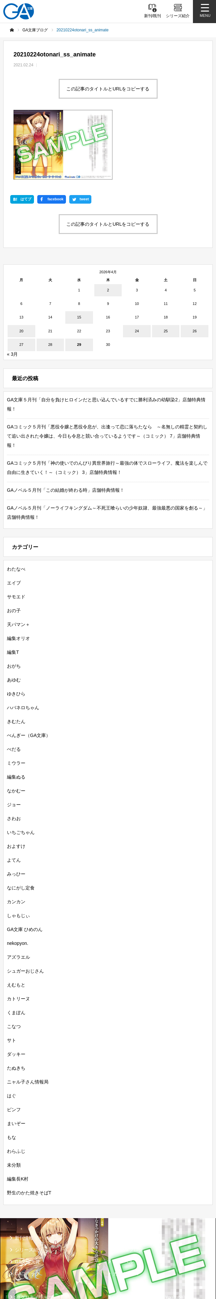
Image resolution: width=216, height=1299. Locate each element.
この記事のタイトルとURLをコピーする (107, 88)
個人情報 (23, 1267)
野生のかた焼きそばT (29, 1131)
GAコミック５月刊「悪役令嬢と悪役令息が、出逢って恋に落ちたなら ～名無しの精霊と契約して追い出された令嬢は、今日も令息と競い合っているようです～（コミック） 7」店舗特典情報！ (107, 374)
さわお (14, 757)
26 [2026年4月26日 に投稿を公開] (195, 270)
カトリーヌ (18, 937)
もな (11, 1076)
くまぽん (16, 951)
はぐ (11, 1034)
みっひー (16, 812)
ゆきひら (16, 632)
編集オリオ (18, 577)
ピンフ (14, 1048)
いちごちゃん (21, 771)
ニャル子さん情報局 (27, 1020)
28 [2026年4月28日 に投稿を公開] (50, 283)
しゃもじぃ (18, 854)
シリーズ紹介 (29, 1188)
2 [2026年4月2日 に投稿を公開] (108, 229)
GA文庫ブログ (128, 1188)
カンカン (16, 840)
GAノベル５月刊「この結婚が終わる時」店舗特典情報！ (65, 428)
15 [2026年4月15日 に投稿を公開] (79, 256)
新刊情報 (24, 1176)
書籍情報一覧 (127, 1176)
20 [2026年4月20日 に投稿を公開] (21, 270)
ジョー (14, 743)
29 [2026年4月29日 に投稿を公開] (79, 283)
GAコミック (27, 1212)
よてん (14, 798)
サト (11, 979)
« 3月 (12, 292)
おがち (14, 604)
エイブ (14, 521)
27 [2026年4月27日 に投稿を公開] (21, 283)
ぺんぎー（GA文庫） (28, 674)
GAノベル (123, 1200)
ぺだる (14, 687)
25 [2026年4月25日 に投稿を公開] (166, 270)
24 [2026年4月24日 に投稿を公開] (137, 270)
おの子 (14, 549)
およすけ (16, 784)
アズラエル (18, 895)
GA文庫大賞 (27, 1200)
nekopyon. (17, 881)
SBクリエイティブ (33, 1236)
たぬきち (16, 1006)
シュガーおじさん (25, 909)
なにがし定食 (21, 826)
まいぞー (16, 1062)
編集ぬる (16, 715)
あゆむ (14, 618)
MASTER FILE (127, 1246)
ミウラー (16, 701)
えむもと (16, 923)
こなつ (14, 965)
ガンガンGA (125, 1212)
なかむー (16, 729)
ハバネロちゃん (23, 646)
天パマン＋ (18, 563)
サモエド (16, 535)
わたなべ (16, 507)
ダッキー (16, 992)
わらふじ (16, 1089)
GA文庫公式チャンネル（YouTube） (150, 1236)
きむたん (16, 660)
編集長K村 (17, 1117)
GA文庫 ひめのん (25, 868)
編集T (13, 590)
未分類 (14, 1103)
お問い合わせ (126, 1267)
